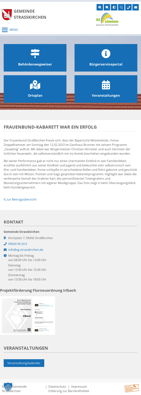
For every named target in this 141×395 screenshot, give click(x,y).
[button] (8, 387)
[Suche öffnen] (121, 7)
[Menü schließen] (10, 30)
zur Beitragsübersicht (20, 199)
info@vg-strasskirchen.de (25, 250)
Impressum (79, 387)
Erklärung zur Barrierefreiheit (68, 391)
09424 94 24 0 (17, 244)
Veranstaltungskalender (24, 363)
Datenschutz (57, 387)
